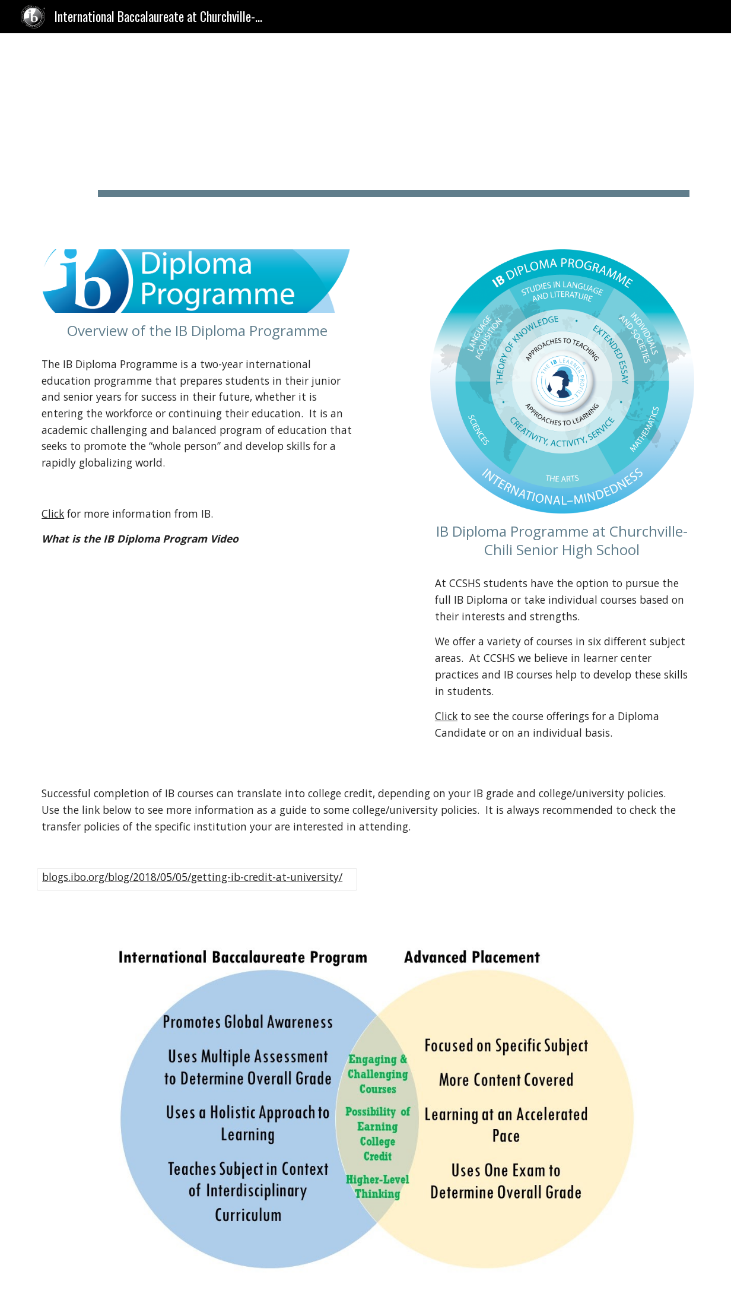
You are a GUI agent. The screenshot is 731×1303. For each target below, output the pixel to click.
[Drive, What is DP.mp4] (197, 654)
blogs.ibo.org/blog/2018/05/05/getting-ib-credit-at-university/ (192, 877)
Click (53, 513)
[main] (393, 134)
